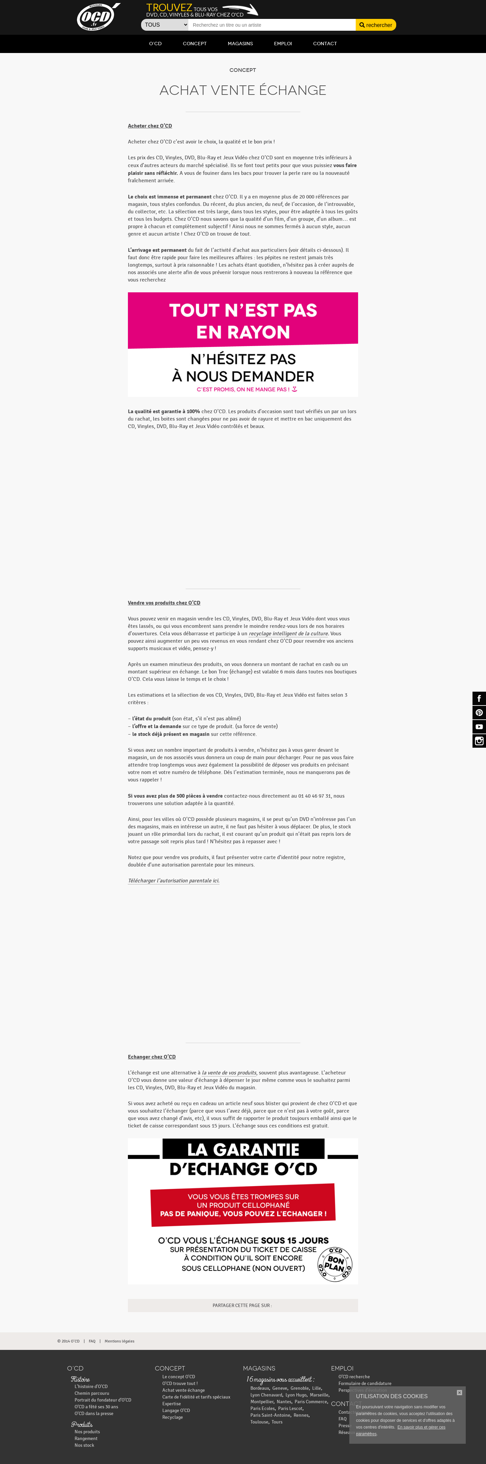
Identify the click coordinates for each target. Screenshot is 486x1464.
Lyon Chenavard (266, 1395)
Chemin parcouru (92, 1393)
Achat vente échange (183, 1390)
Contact (325, 44)
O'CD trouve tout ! (180, 1383)
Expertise (171, 1404)
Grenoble (300, 1388)
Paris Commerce (311, 1402)
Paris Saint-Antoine (270, 1415)
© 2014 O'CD (68, 1341)
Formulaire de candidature (365, 1383)
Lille (316, 1388)
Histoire (80, 1380)
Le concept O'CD (178, 1377)
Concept (195, 44)
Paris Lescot (290, 1408)
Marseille (319, 1395)
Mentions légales (119, 1341)
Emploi (283, 44)
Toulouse (259, 1422)
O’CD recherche (354, 1377)
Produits (81, 1425)
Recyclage (172, 1417)
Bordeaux (259, 1388)
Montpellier (261, 1402)
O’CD (155, 44)
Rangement (86, 1438)
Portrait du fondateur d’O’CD (103, 1400)
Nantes (284, 1402)
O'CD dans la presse (94, 1413)
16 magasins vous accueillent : (280, 1380)
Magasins (240, 44)
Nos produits (87, 1432)
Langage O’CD (176, 1410)
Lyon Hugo (296, 1395)
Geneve (279, 1388)
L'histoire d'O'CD (91, 1386)
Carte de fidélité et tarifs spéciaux (196, 1397)
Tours (277, 1422)
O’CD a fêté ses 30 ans (96, 1407)
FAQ (92, 1341)
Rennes (301, 1415)
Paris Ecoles (262, 1408)
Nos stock (84, 1445)
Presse (345, 1426)
